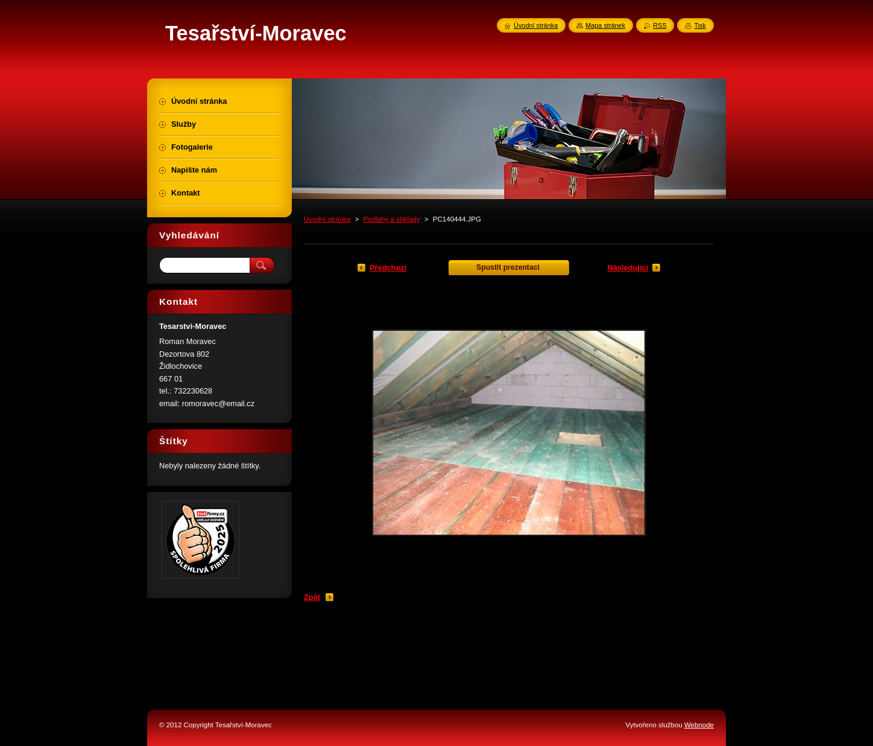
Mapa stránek (605, 25)
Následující (627, 267)
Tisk (700, 25)
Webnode (699, 724)
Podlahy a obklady (392, 219)
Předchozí (388, 267)
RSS (659, 25)
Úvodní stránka (327, 219)
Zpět (312, 597)
